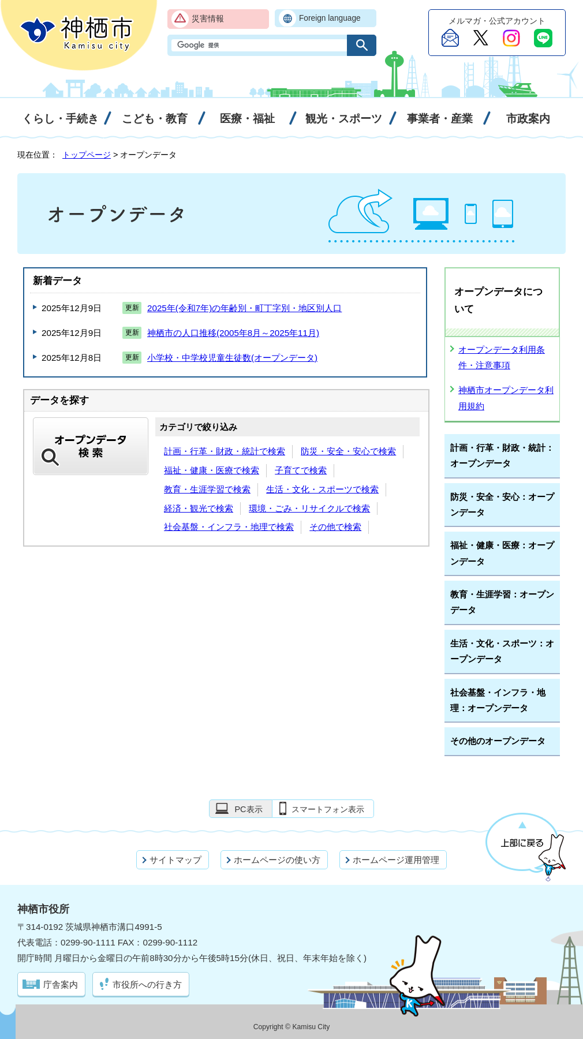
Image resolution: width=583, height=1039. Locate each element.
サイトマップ (175, 860)
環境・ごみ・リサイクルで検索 (309, 508)
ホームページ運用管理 (396, 860)
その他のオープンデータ (497, 741)
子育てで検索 (301, 470)
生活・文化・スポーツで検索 (322, 489)
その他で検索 (335, 527)
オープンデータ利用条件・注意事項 (501, 357)
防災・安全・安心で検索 (348, 451)
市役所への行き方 (147, 984)
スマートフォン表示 (328, 809)
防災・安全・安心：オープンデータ (502, 504)
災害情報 (208, 18)
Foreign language (330, 18)
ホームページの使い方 (277, 860)
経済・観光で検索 (198, 508)
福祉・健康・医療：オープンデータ (502, 553)
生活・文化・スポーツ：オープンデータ (502, 651)
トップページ (86, 154)
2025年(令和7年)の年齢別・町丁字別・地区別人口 (244, 308)
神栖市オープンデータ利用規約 (506, 397)
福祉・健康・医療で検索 (211, 470)
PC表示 (248, 809)
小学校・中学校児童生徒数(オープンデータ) (232, 357)
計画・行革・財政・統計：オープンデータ (502, 455)
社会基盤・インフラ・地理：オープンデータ (497, 700)
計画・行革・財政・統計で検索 (224, 451)
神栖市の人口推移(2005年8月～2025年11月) (233, 333)
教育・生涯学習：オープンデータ (502, 602)
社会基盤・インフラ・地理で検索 (229, 527)
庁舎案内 (60, 984)
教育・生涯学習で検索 (207, 489)
